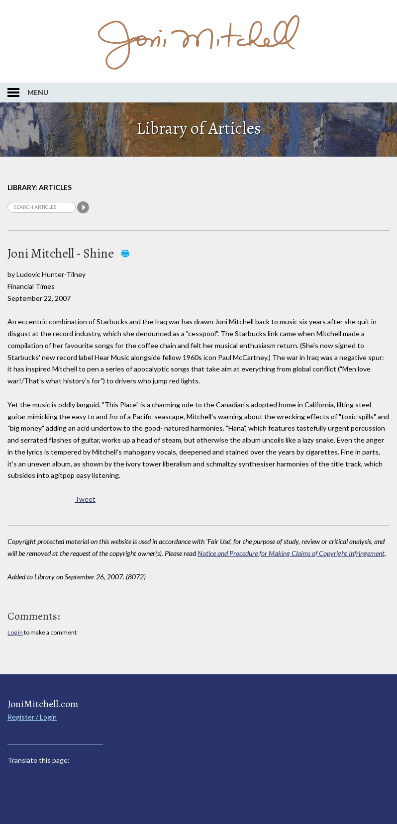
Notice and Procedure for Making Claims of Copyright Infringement (291, 553)
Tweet (85, 499)
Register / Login (32, 717)
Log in (15, 632)
